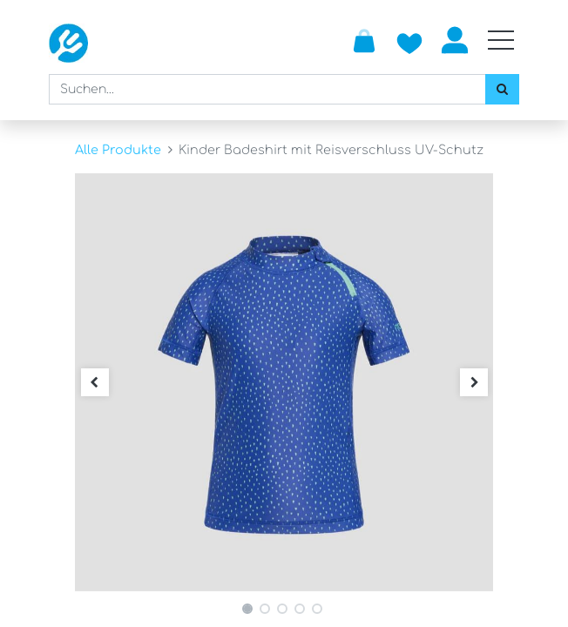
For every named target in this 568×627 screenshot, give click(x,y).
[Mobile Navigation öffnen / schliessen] (501, 40)
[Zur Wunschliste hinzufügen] (409, 40)
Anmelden (454, 40)
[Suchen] (502, 89)
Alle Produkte (118, 150)
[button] (94, 382)
